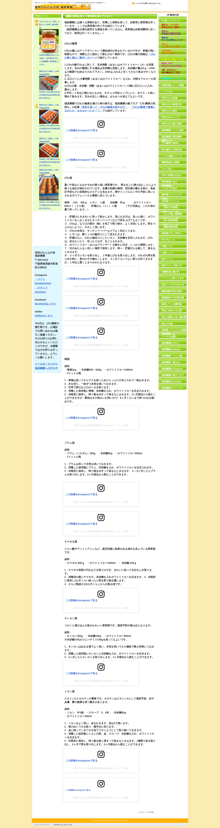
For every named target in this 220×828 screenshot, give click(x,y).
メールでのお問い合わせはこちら (148, 3)
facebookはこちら (45, 303)
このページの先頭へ (146, 812)
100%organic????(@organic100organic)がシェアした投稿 (101, 167)
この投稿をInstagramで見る (81, 130)
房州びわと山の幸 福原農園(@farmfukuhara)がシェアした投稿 (101, 138)
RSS (47, 242)
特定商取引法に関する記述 (62, 824)
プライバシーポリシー (42, 824)
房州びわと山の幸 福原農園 (63, 7)
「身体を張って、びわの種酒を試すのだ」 (104, 107)
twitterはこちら (44, 315)
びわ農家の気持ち (47, 225)
